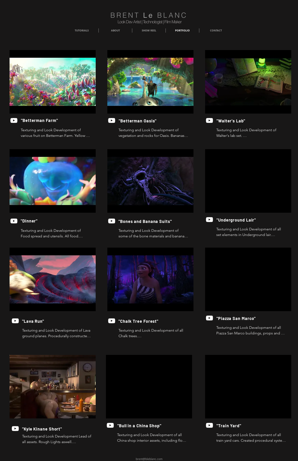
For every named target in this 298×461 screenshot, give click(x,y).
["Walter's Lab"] (236, 120)
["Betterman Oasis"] (138, 120)
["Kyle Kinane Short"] (49, 429)
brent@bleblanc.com (149, 459)
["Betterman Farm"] (40, 120)
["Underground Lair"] (238, 220)
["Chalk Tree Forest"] (145, 321)
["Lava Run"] (49, 321)
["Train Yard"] (229, 425)
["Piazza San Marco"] (238, 318)
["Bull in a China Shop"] (139, 425)
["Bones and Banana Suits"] (145, 221)
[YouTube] (14, 120)
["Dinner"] (30, 220)
